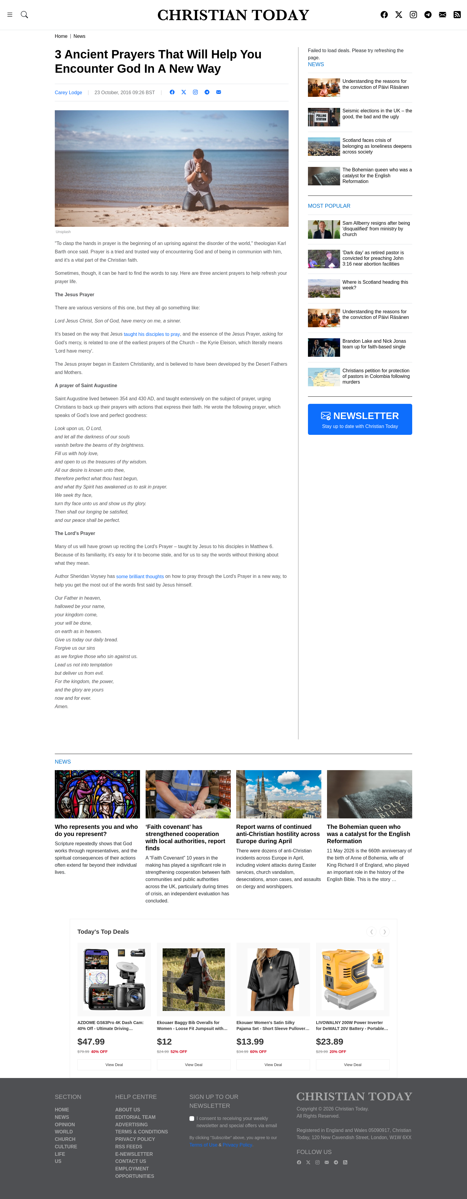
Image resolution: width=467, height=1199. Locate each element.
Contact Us (130, 1161)
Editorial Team (135, 1117)
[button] (9, 15)
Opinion (65, 1124)
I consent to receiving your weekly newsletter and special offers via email (237, 1122)
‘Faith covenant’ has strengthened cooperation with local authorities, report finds (185, 837)
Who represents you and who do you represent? (96, 830)
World (64, 1131)
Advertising (131, 1124)
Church (65, 1139)
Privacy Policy (135, 1139)
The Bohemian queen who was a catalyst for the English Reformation (368, 833)
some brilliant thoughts (140, 576)
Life (60, 1153)
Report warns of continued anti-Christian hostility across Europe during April (278, 833)
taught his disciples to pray (152, 334)
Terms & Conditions (141, 1131)
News (79, 36)
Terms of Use (203, 1144)
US (58, 1161)
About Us (127, 1109)
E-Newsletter (134, 1153)
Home (61, 36)
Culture (66, 1146)
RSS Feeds (128, 1146)
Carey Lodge (68, 92)
